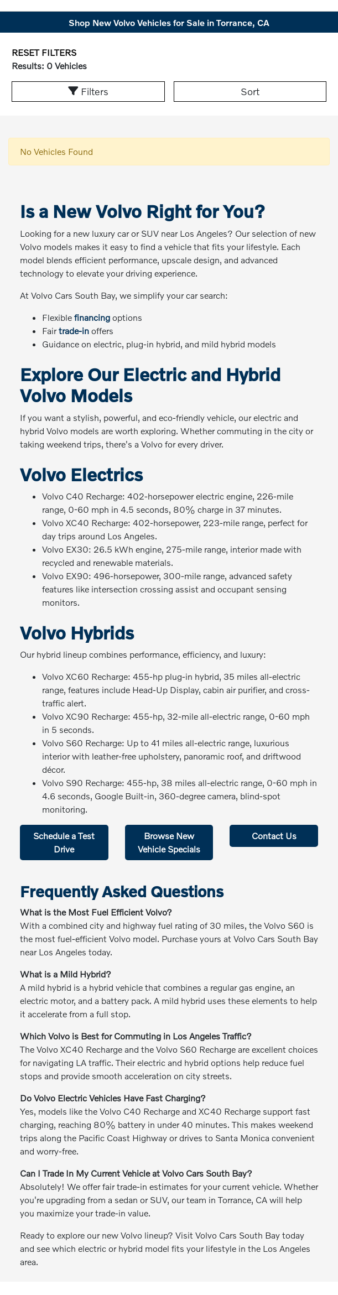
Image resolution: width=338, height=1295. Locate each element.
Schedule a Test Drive (64, 842)
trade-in (74, 330)
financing (92, 317)
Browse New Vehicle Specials (169, 842)
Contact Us (274, 835)
